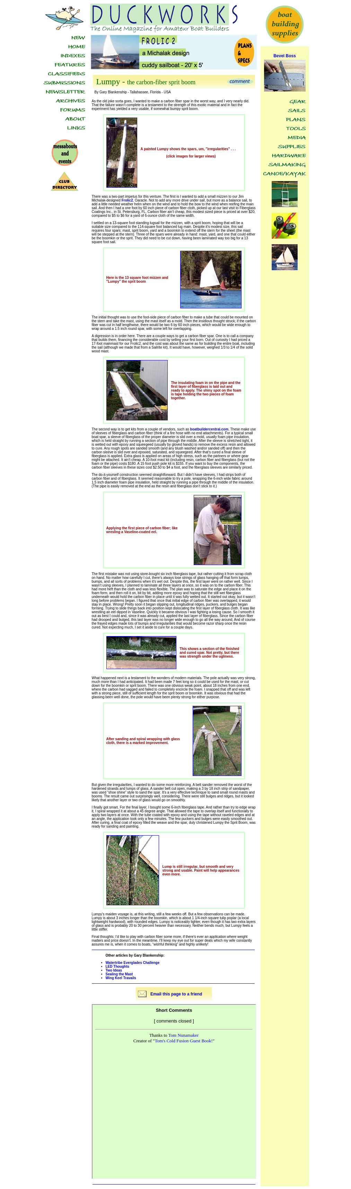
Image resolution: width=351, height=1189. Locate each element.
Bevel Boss (284, 55)
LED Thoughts (117, 966)
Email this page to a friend (176, 994)
